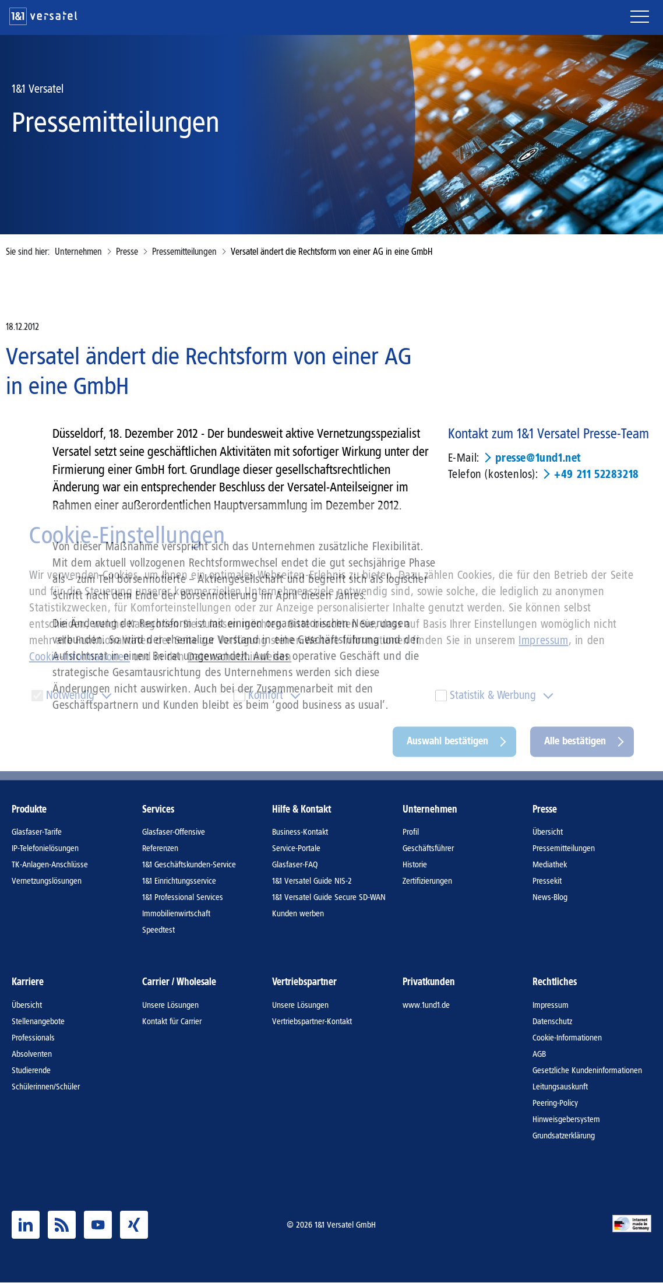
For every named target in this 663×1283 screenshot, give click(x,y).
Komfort (265, 695)
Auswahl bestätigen (447, 741)
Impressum (543, 641)
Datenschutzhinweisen (239, 657)
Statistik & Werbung (493, 695)
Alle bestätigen (575, 741)
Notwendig (70, 695)
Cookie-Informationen (79, 657)
